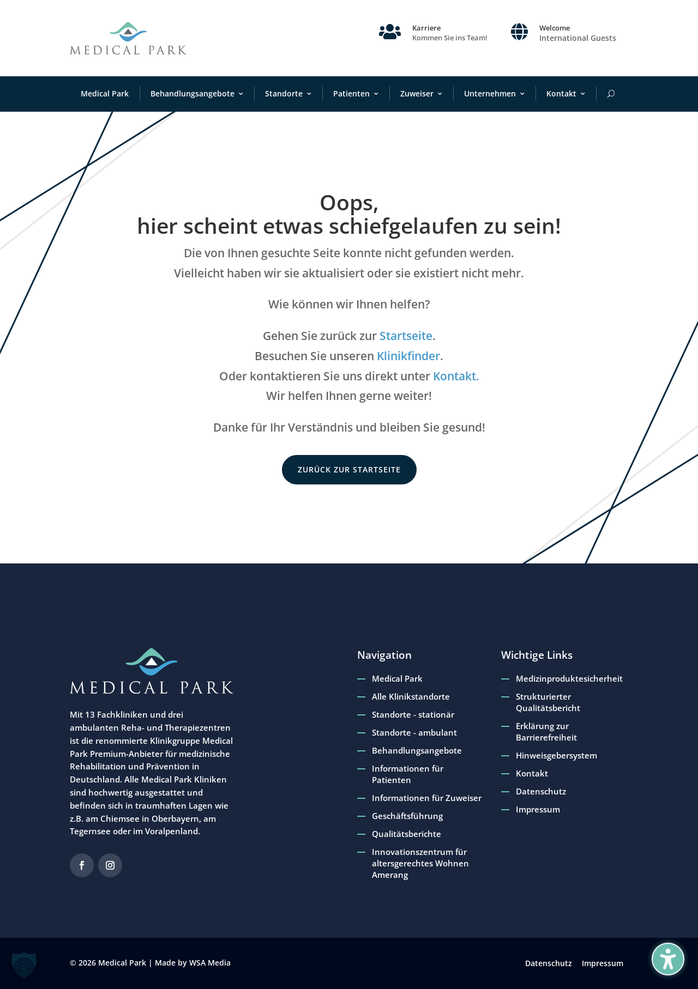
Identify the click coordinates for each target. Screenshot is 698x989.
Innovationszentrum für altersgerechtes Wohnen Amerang (420, 863)
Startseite (406, 335)
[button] (24, 965)
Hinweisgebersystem (556, 755)
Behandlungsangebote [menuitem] (192, 93)
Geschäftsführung (407, 815)
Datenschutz (541, 791)
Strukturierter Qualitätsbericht (548, 702)
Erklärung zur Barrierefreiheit (546, 731)
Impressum (538, 809)
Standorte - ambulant (414, 732)
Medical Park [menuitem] (105, 93)
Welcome (554, 28)
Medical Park (397, 678)
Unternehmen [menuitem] (490, 93)
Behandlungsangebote (417, 750)
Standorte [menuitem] (284, 93)
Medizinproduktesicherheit (569, 678)
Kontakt (532, 773)
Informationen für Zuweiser (427, 797)
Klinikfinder (408, 355)
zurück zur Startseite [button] (349, 469)
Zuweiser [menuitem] (417, 93)
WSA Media (210, 962)
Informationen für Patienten (407, 774)
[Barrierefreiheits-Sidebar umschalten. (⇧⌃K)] (668, 959)
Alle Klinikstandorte (411, 696)
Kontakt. (456, 376)
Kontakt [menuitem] (561, 93)
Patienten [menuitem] (351, 93)
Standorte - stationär (413, 714)
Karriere (426, 28)
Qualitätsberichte (406, 833)
